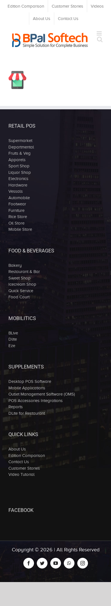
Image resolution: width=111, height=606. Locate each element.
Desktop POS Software (29, 381)
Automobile (19, 198)
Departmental (21, 147)
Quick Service (20, 290)
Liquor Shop (19, 172)
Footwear (17, 204)
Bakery (15, 265)
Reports (15, 407)
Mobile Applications (26, 388)
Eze (11, 345)
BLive (13, 333)
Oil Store (16, 223)
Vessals (15, 191)
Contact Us (18, 462)
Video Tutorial (21, 474)
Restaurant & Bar (24, 271)
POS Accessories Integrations (35, 400)
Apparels (17, 159)
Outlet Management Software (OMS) (41, 394)
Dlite (12, 339)
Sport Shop (19, 166)
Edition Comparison (26, 455)
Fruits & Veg (19, 153)
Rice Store (17, 216)
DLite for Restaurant (26, 413)
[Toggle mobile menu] (100, 33)
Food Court (19, 297)
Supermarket (20, 140)
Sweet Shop (19, 278)
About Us (17, 449)
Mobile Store (20, 229)
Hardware (17, 185)
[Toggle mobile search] (100, 39)
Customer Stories (24, 468)
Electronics (18, 178)
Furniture (16, 210)
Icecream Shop (22, 284)
